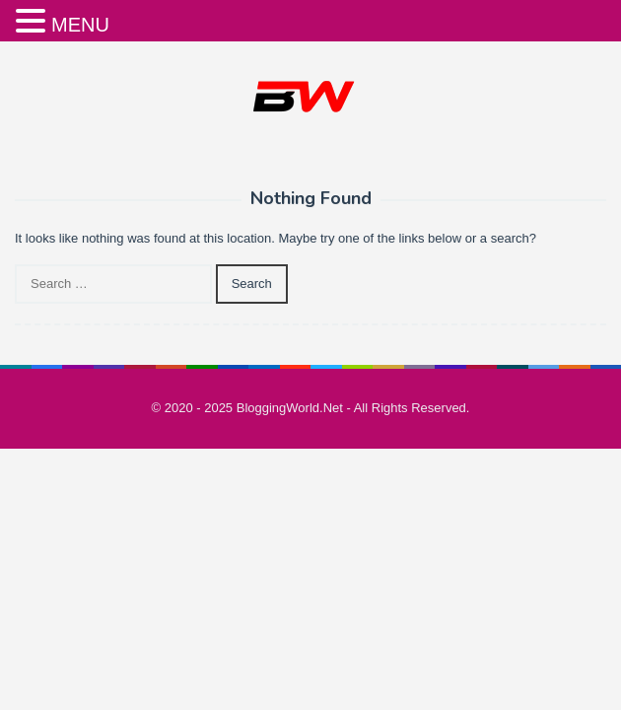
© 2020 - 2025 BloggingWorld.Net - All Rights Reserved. (311, 407)
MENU (80, 25)
